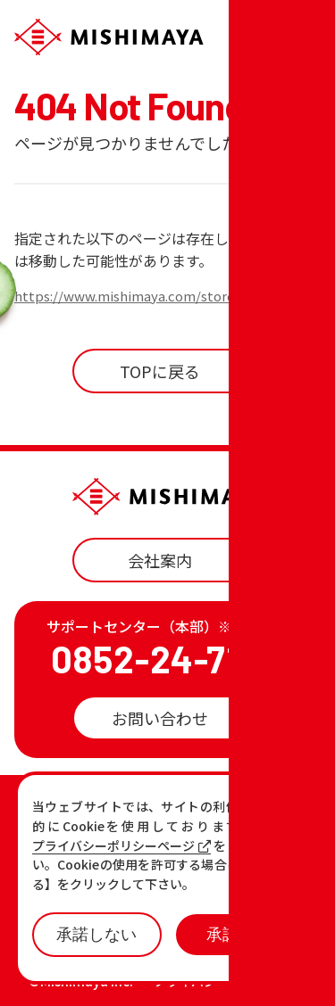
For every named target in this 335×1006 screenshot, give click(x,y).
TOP (59, 808)
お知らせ (75, 837)
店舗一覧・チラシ (225, 808)
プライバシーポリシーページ (121, 846)
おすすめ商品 (209, 837)
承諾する (238, 935)
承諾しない (96, 935)
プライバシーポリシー (216, 981)
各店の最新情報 (99, 867)
